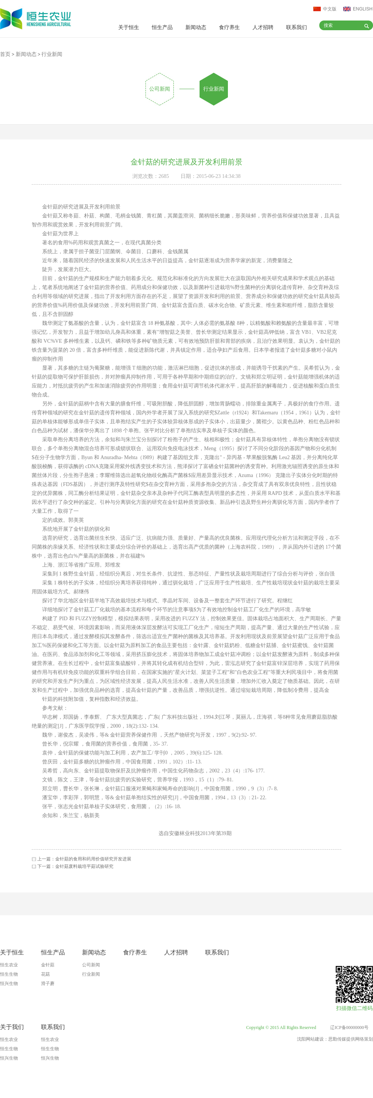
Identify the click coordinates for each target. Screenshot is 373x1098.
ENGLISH (363, 9)
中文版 (329, 9)
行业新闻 (213, 89)
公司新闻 (159, 89)
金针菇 (47, 964)
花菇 (45, 974)
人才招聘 (263, 27)
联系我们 (296, 27)
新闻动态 (195, 27)
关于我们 (12, 1027)
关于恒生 (128, 27)
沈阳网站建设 (310, 1039)
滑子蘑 (47, 983)
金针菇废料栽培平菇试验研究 (84, 866)
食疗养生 (229, 27)
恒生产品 (162, 27)
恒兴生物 (9, 983)
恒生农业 (9, 964)
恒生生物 (9, 974)
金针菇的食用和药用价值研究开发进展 (93, 859)
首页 (5, 54)
